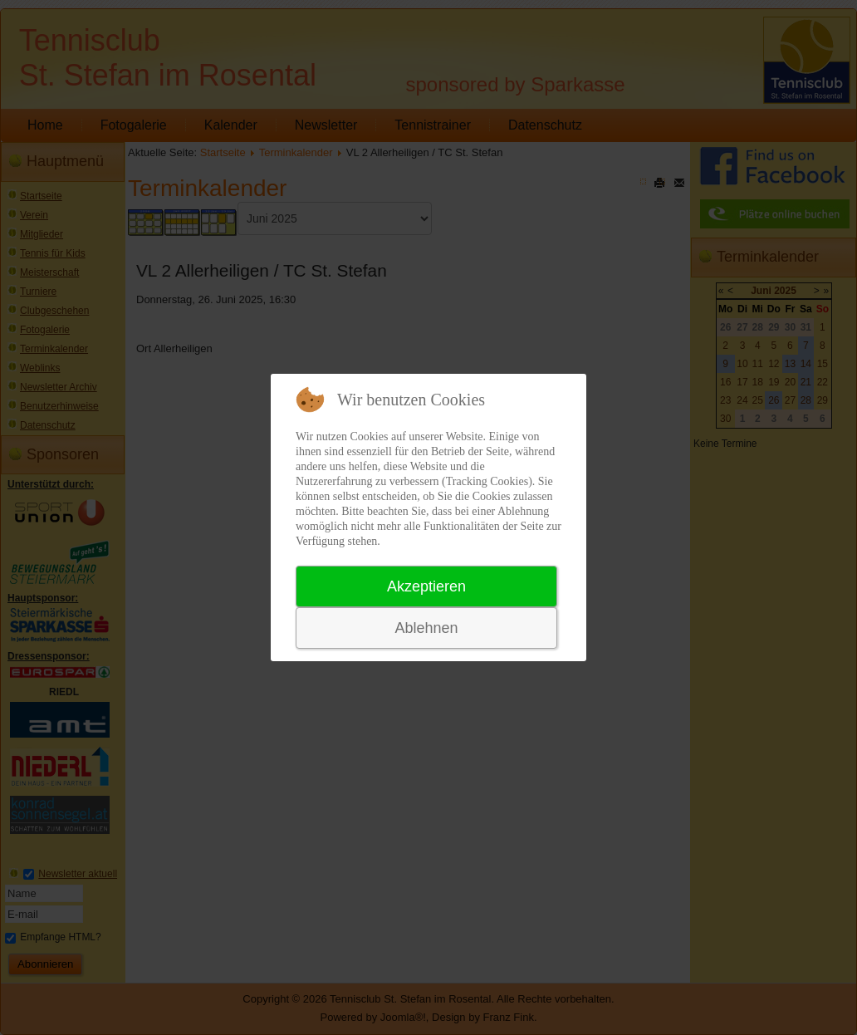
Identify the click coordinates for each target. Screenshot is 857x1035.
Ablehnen (426, 628)
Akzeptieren (426, 586)
